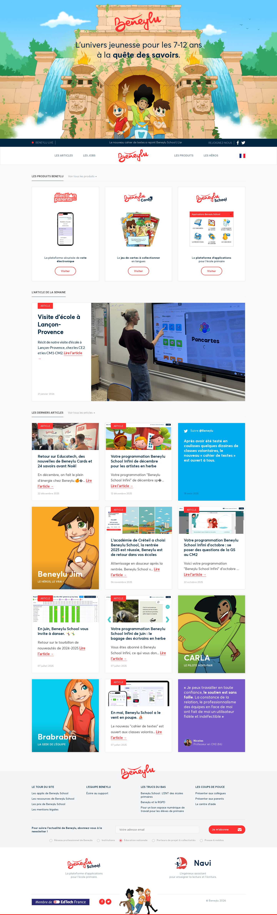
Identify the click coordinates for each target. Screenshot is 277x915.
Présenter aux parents (209, 798)
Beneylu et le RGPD (153, 802)
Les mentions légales (45, 809)
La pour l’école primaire (211, 259)
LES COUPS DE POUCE (210, 787)
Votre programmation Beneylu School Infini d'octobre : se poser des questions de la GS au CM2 (211, 547)
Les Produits (183, 155)
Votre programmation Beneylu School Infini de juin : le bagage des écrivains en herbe (138, 633)
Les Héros (211, 155)
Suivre (198, 430)
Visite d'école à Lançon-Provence (59, 324)
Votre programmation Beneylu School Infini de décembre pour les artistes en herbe (138, 461)
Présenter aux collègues (210, 793)
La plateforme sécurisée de (65, 259)
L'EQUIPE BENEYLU (98, 787)
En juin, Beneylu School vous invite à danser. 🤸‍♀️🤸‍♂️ (63, 631)
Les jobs (89, 155)
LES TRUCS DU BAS (153, 787)
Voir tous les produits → (82, 176)
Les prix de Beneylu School (48, 804)
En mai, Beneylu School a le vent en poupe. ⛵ (136, 715)
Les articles (64, 155)
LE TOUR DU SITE (43, 787)
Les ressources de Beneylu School (53, 798)
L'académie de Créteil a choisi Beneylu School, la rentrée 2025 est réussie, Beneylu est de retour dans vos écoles (138, 547)
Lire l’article (120, 486)
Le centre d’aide (205, 804)
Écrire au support (97, 793)
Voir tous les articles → (81, 412)
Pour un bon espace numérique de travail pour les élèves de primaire (163, 809)
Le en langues (138, 259)
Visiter (65, 271)
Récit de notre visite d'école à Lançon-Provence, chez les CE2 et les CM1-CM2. (61, 347)
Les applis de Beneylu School (50, 793)
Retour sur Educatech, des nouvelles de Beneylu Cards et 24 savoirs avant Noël (65, 461)
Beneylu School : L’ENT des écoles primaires (162, 795)
